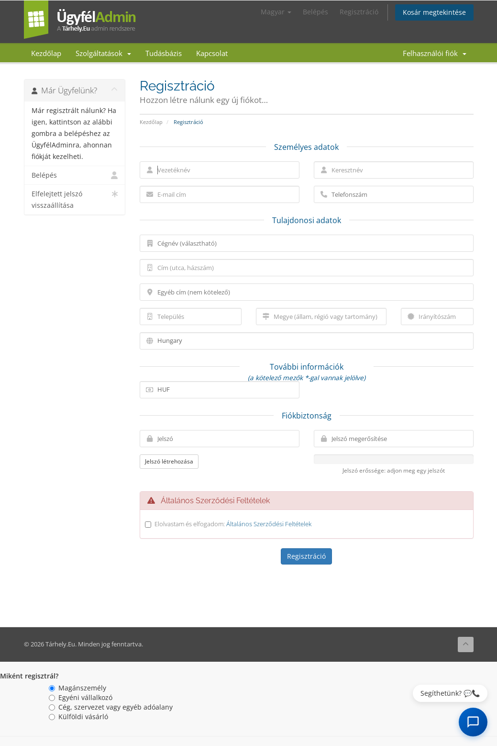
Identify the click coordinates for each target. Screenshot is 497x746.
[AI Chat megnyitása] (473, 722)
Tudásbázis (163, 53)
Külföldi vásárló (78, 716)
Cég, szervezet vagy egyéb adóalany (111, 707)
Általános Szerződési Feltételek (268, 524)
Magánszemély (77, 687)
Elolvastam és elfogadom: (233, 524)
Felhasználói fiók (434, 53)
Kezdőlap (46, 53)
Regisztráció (359, 11)
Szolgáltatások (103, 53)
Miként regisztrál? (29, 675)
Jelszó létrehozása (169, 461)
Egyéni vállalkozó (80, 697)
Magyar (276, 11)
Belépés (315, 11)
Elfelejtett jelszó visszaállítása (75, 199)
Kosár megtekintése (434, 12)
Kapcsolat (212, 53)
